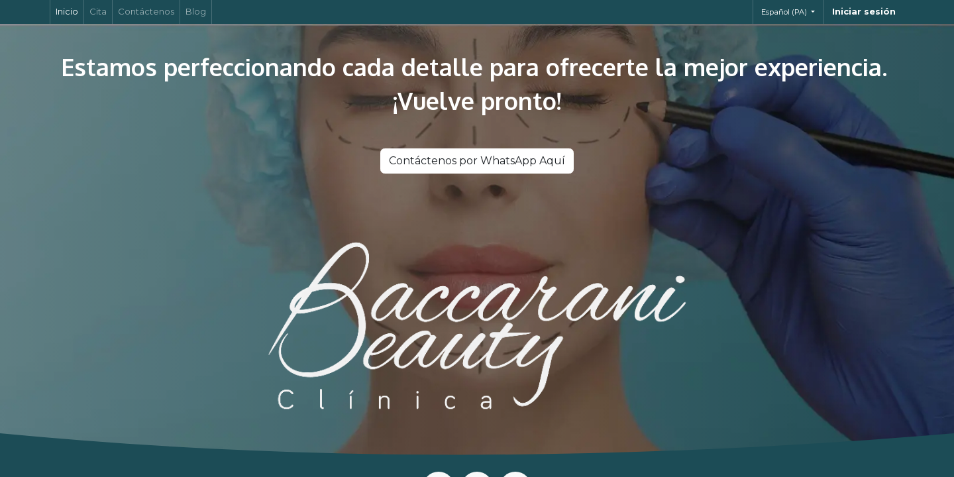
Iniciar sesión (864, 11)
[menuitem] (66, 12)
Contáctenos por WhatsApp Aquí (477, 160)
